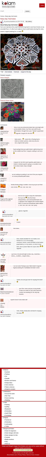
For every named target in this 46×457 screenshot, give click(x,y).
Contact (37, 454)
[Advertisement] (24, 343)
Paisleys (7, 374)
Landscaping (8, 424)
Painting (7, 404)
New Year (7, 395)
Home (2, 16)
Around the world (9, 393)
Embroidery (8, 411)
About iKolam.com (12, 454)
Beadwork (8, 409)
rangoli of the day (26, 72)
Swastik (7, 378)
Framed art (8, 420)
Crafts (5, 402)
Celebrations (7, 391)
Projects (6, 417)
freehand (16, 72)
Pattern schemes (9, 387)
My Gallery (29, 21)
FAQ (6, 441)
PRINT (21, 25)
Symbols (7, 372)
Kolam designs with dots (12, 433)
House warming (9, 398)
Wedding (7, 400)
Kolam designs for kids (11, 435)
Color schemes (9, 384)
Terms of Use (30, 454)
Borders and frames (10, 380)
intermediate (8, 72)
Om (6, 376)
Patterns (6, 369)
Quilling (7, 406)
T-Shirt (7, 426)
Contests (7, 437)
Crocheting (8, 415)
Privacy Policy (22, 454)
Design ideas (8, 382)
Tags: (2, 72)
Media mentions (9, 439)
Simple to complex (10, 389)
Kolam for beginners (10, 431)
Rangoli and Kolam (9, 428)
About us (7, 443)
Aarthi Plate (8, 413)
